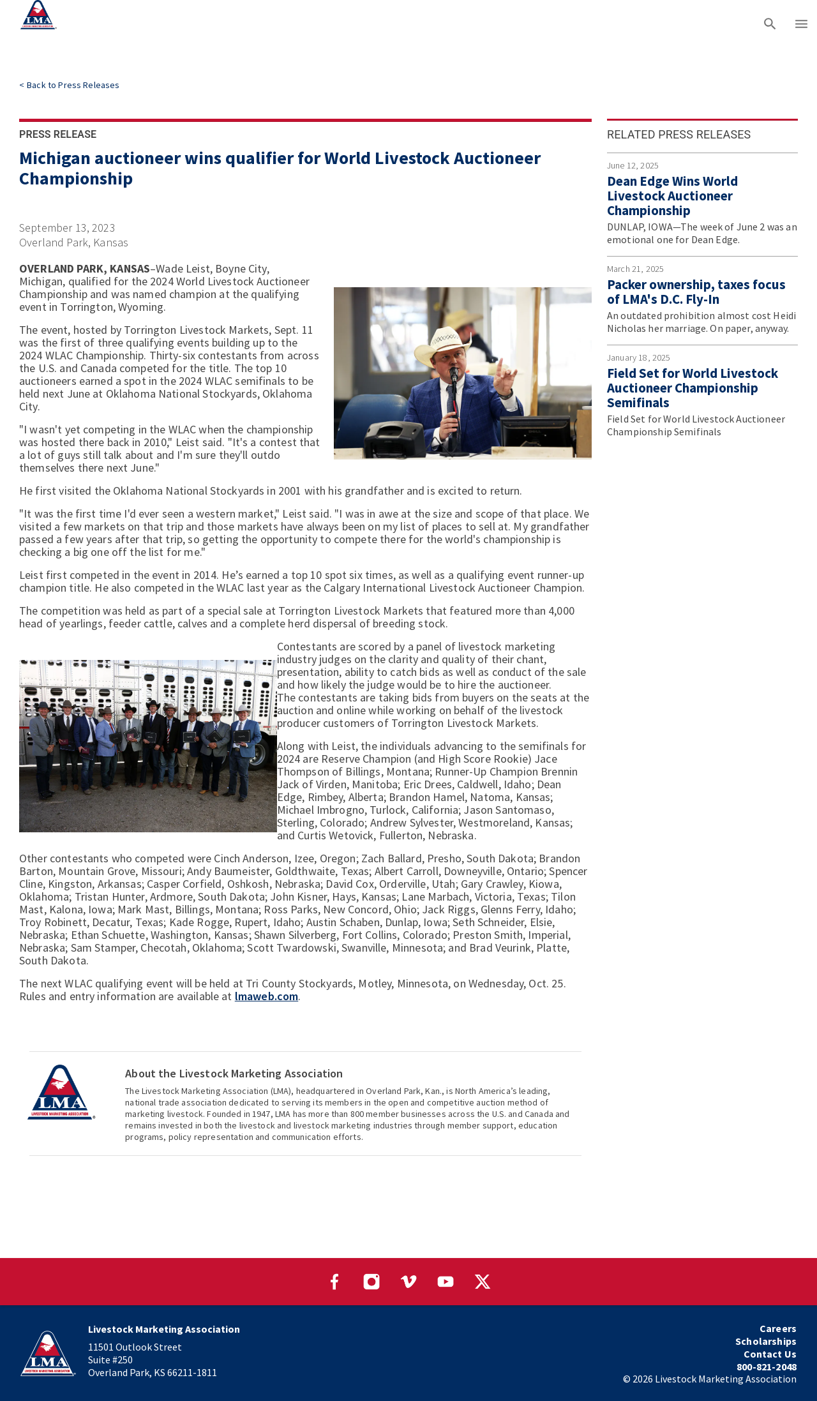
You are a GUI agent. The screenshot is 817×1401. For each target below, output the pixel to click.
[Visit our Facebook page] (334, 1282)
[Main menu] (801, 22)
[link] (69, 85)
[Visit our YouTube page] (445, 1282)
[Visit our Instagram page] (371, 1282)
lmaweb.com (267, 996)
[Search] (770, 22)
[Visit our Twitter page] (482, 1282)
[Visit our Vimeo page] (408, 1282)
